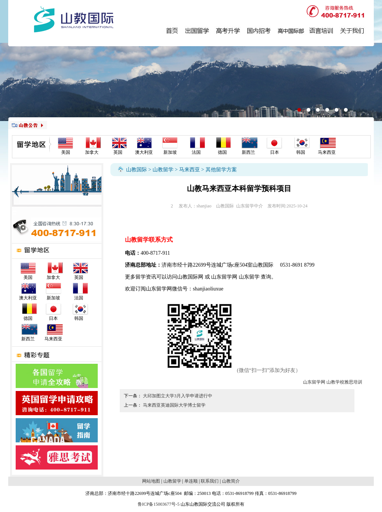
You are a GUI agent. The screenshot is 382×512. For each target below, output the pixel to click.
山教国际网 (190, 277)
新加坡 (170, 152)
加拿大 (91, 152)
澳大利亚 (144, 152)
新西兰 (248, 152)
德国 (222, 152)
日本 (274, 152)
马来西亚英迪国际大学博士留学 (174, 405)
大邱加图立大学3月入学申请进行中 (177, 395)
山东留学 (249, 277)
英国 (117, 152)
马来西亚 (327, 152)
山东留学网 (224, 277)
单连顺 (191, 481)
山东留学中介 (249, 206)
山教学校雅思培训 (344, 382)
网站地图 (151, 481)
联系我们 (210, 481)
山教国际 (136, 169)
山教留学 (163, 169)
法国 (196, 152)
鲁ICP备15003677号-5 (159, 504)
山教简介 (231, 481)
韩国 (300, 152)
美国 (65, 152)
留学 (140, 277)
